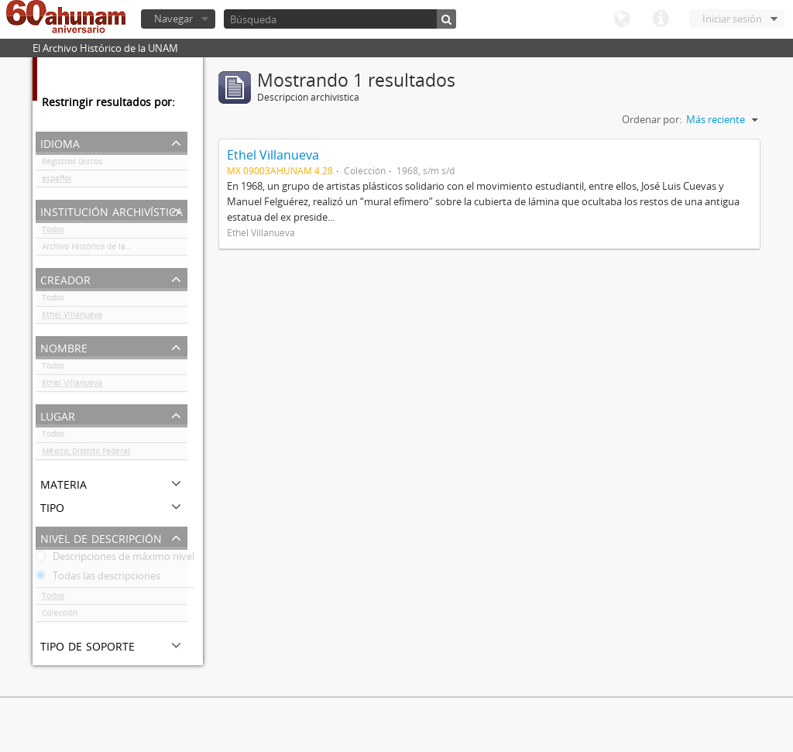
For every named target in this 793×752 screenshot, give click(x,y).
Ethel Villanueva (72, 317)
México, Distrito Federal (86, 453)
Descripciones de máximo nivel (115, 559)
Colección (59, 615)
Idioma (621, 19)
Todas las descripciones (98, 578)
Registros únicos (72, 164)
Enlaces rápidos (660, 19)
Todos (53, 232)
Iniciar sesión (732, 19)
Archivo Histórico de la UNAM (96, 249)
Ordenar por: (651, 119)
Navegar (173, 19)
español (56, 181)
